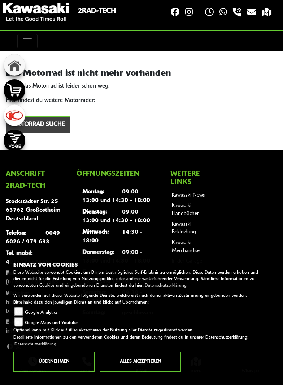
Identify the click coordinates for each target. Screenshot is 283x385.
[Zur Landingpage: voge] (14, 140)
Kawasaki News (188, 195)
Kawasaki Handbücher (185, 209)
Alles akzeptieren (140, 361)
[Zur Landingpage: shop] (14, 90)
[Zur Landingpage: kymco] (14, 115)
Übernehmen (54, 361)
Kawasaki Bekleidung (184, 228)
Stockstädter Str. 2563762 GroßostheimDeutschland (33, 210)
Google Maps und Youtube (51, 323)
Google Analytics (41, 312)
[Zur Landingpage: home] (14, 65)
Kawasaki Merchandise (186, 247)
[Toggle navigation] (27, 41)
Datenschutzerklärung (166, 285)
